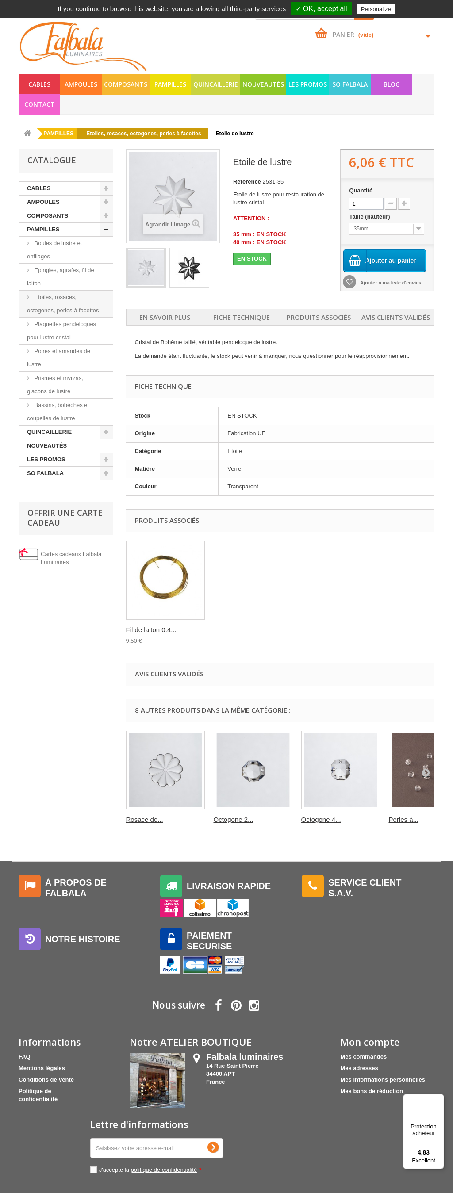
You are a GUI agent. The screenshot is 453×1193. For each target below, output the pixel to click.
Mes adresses (359, 1068)
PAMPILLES (170, 84)
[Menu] (439, 1099)
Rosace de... (144, 819)
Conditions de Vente (46, 1079)
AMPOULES (81, 84)
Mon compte (370, 1041)
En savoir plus (164, 317)
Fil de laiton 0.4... (326, 629)
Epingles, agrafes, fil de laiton (60, 277)
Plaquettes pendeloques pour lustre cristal (61, 331)
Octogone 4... (321, 819)
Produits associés (319, 317)
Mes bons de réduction (371, 1091)
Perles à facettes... (153, 629)
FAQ (25, 1056)
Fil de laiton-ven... (240, 629)
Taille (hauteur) (370, 216)
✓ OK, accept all (321, 8)
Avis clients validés (395, 317)
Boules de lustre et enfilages (54, 250)
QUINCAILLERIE (215, 84)
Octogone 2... (233, 819)
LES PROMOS (307, 84)
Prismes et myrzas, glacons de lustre (55, 385)
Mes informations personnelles (382, 1079)
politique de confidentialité (164, 1169)
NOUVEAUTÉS (263, 84)
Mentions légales (42, 1068)
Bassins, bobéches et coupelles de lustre (58, 412)
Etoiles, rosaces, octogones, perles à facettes (63, 304)
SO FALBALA (350, 84)
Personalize (376, 9)
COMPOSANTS (125, 84)
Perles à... (404, 819)
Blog (392, 84)
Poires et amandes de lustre (58, 358)
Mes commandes (363, 1056)
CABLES (39, 84)
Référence (247, 181)
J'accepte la (150, 1169)
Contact (39, 104)
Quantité (360, 190)
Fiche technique (241, 317)
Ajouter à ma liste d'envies (390, 283)
